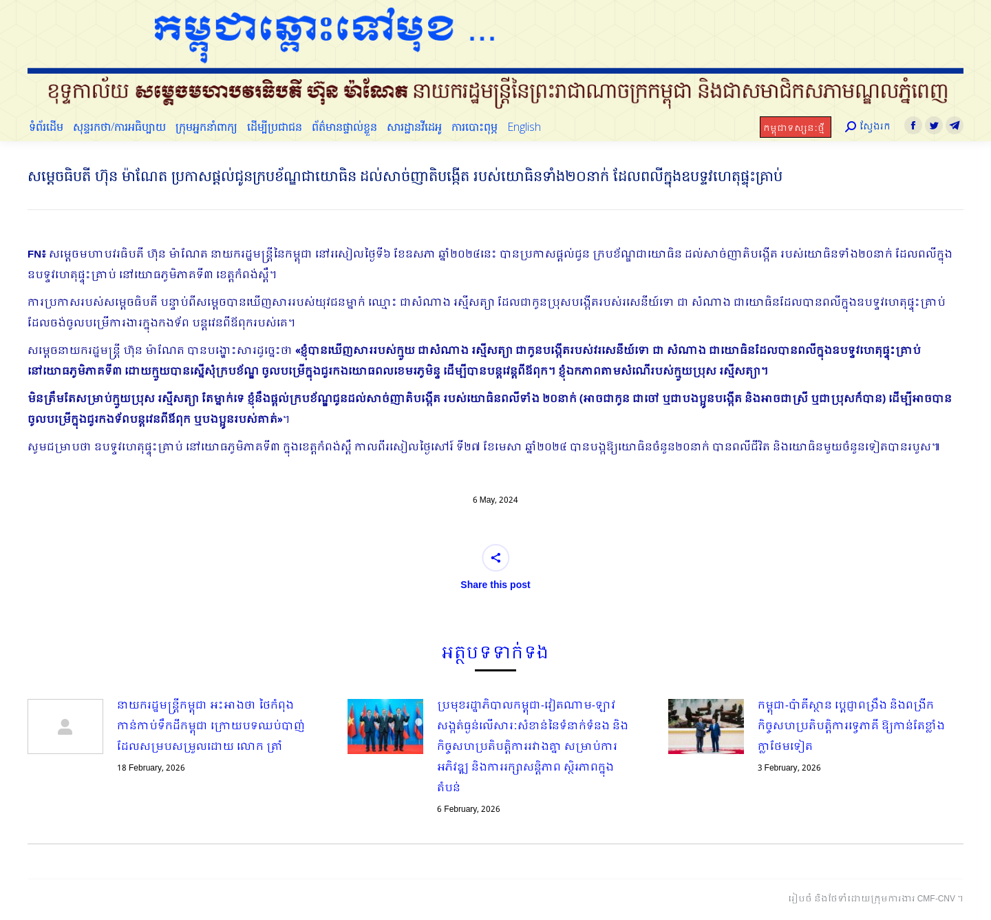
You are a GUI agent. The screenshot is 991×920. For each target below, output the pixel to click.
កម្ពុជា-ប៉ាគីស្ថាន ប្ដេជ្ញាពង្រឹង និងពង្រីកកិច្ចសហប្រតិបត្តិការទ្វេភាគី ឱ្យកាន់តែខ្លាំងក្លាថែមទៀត (851, 726)
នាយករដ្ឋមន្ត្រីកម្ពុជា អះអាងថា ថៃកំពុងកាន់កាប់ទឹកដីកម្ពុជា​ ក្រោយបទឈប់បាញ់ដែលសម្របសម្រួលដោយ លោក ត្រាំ (211, 726)
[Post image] (65, 726)
